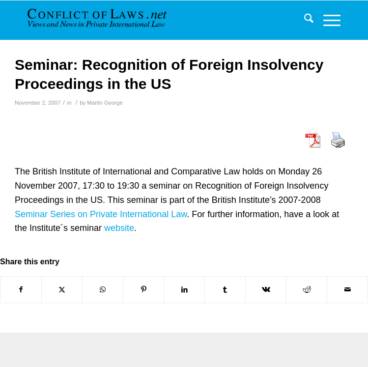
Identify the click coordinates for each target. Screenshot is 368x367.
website (119, 228)
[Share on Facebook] (20, 290)
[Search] (303, 20)
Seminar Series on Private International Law (101, 214)
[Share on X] (62, 290)
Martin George (104, 103)
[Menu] (326, 20)
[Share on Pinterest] (143, 290)
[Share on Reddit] (306, 290)
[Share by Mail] (347, 290)
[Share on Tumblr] (225, 290)
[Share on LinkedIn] (184, 290)
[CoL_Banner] (106, 20)
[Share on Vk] (266, 290)
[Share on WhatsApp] (103, 290)
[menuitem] (303, 20)
